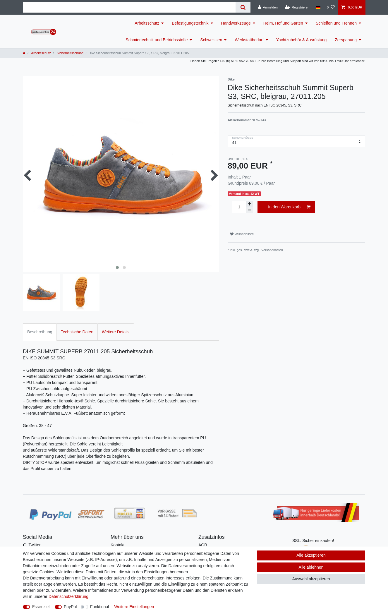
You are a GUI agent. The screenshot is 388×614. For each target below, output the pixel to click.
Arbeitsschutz (147, 23)
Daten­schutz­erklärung (68, 596)
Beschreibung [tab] (39, 332)
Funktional (99, 606)
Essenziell (41, 606)
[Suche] (243, 7)
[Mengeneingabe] (239, 207)
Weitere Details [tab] (116, 332)
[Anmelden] (268, 7)
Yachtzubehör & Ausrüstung (301, 39)
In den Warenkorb (289, 207)
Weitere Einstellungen (134, 606)
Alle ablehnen (311, 567)
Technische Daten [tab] (77, 332)
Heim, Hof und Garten (283, 23)
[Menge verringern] (249, 210)
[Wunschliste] (331, 7)
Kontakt (117, 545)
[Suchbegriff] (129, 7)
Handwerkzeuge (236, 23)
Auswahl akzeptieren (311, 579)
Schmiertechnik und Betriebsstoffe (157, 39)
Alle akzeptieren (311, 555)
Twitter (34, 545)
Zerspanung (346, 39)
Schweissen (211, 39)
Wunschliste (242, 234)
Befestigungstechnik (190, 23)
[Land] (318, 7)
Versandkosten (272, 250)
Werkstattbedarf (249, 39)
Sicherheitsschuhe (70, 53)
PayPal (70, 606)
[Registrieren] (297, 7)
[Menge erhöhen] (249, 204)
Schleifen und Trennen (336, 23)
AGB (202, 545)
